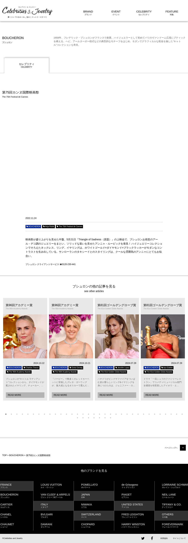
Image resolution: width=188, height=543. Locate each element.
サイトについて (179, 538)
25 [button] (138, 414)
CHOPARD (97, 525)
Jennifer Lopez (122, 368)
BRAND (88, 11)
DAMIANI (57, 525)
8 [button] (44, 414)
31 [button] (171, 414)
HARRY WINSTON (138, 525)
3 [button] (17, 414)
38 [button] (99, 418)
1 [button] (6, 414)
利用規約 (164, 538)
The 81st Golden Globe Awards (112, 372)
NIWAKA (97, 506)
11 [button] (61, 414)
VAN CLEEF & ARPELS (57, 496)
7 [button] (39, 414)
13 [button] (72, 414)
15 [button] (83, 414)
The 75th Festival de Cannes (69, 226)
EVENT (116, 11)
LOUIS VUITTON (57, 486)
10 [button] (55, 414)
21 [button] (116, 414)
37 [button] (94, 418)
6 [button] (33, 414)
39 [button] (105, 418)
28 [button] (154, 414)
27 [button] (149, 414)
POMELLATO (97, 486)
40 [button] (110, 418)
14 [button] (77, 414)
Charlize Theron (31, 368)
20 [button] (110, 414)
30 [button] (165, 414)
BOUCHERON (33, 226)
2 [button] (11, 414)
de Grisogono (138, 486)
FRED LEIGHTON (138, 515)
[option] (25, 349)
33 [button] (182, 414)
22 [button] (121, 414)
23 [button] (127, 414)
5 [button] (28, 414)
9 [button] (50, 414)
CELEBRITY (143, 11)
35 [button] (83, 418)
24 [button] (132, 414)
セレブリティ (26, 66)
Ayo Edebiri (167, 368)
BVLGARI (57, 515)
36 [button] (88, 418)
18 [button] (99, 414)
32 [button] (176, 414)
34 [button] (77, 418)
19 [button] (105, 414)
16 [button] (88, 414)
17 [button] (94, 414)
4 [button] (22, 414)
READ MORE (14, 395)
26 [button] (143, 414)
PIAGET (138, 496)
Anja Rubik (48, 226)
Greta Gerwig (75, 368)
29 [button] (160, 414)
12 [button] (66, 414)
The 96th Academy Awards (19, 372)
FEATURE (172, 11)
